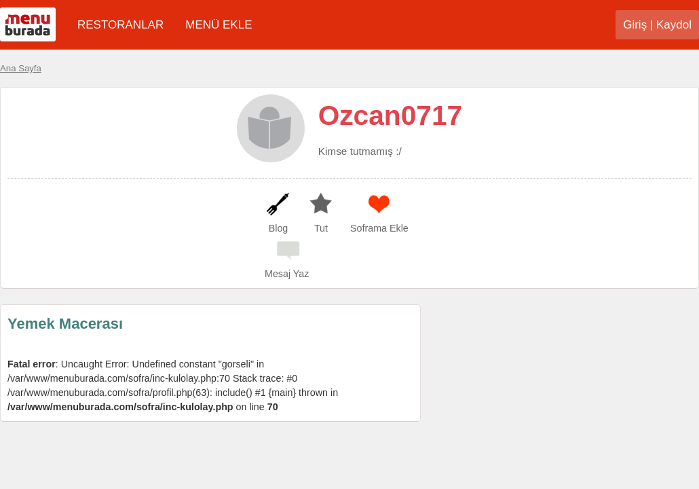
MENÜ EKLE (218, 24)
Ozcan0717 (390, 115)
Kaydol (674, 24)
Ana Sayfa (20, 68)
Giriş (635, 24)
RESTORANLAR (120, 24)
